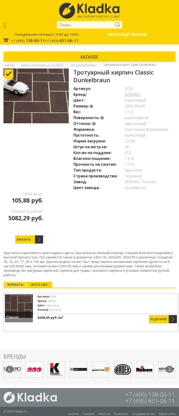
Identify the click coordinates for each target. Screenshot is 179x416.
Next (169, 369)
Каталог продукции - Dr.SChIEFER (42, 65)
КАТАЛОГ (90, 56)
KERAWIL (132, 94)
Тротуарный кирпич (83, 65)
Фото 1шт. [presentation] (39, 284)
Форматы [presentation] (15, 284)
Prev (9, 369)
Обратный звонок (127, 34)
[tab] (15, 285)
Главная (8, 65)
